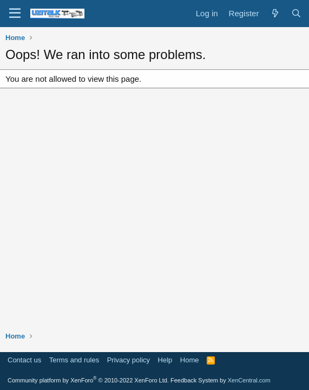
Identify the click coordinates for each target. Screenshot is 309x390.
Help (165, 360)
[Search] (296, 13)
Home (189, 360)
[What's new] (274, 13)
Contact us (24, 360)
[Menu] (15, 13)
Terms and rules (74, 360)
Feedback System (194, 380)
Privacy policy (128, 360)
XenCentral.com (249, 380)
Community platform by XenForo (88, 380)
